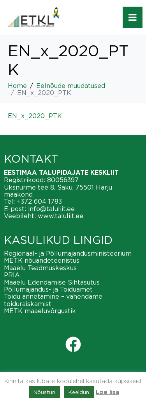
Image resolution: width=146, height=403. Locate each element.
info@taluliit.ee (51, 208)
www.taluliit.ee (60, 215)
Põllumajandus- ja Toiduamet (48, 289)
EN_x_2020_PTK (35, 115)
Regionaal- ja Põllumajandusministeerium (68, 253)
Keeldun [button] (79, 392)
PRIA (12, 274)
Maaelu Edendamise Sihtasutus (52, 282)
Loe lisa (107, 392)
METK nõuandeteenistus (41, 260)
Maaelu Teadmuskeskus (40, 267)
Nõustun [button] (44, 392)
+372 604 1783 (39, 201)
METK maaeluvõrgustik (40, 310)
